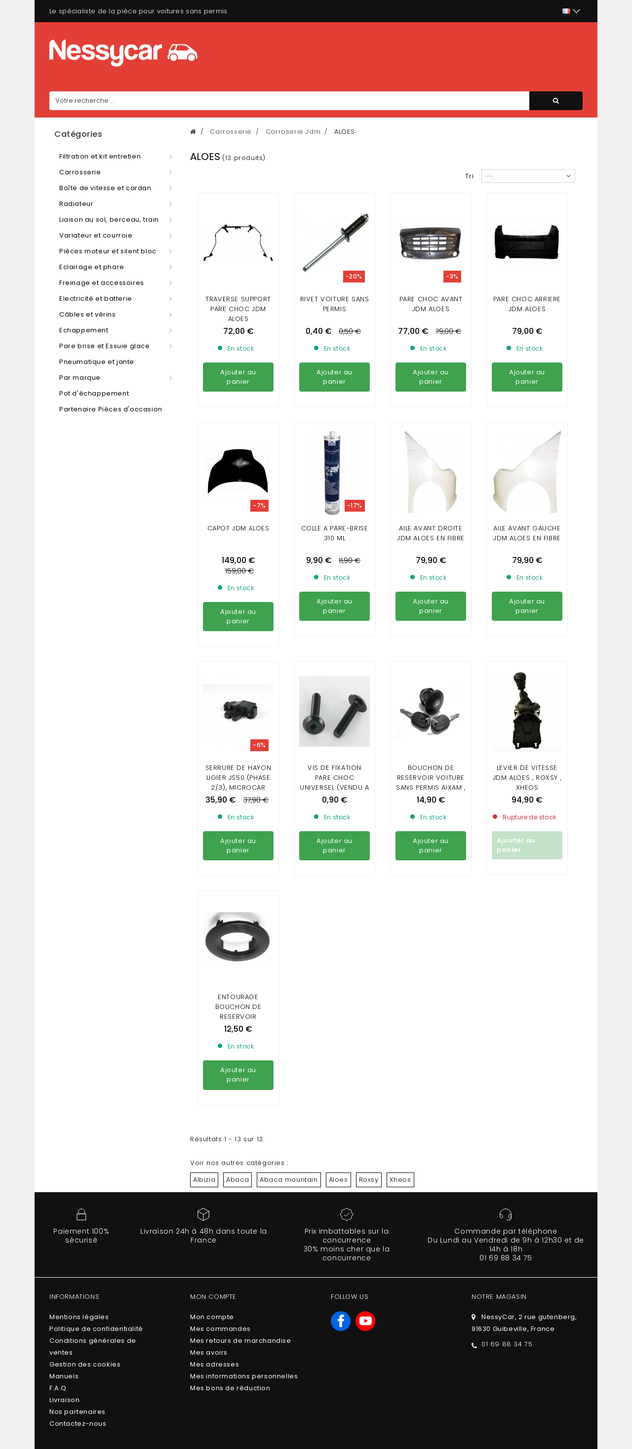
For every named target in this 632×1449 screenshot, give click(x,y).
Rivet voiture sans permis (334, 304)
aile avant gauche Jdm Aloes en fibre (527, 443)
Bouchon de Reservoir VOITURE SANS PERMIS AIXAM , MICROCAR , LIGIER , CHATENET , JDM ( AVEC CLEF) (430, 612)
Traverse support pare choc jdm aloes (238, 308)
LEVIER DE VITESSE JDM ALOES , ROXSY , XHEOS (527, 597)
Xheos (400, 910)
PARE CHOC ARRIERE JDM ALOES (527, 304)
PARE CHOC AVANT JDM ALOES (431, 304)
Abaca (237, 910)
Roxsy (369, 910)
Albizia (204, 910)
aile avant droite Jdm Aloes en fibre (431, 443)
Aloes (338, 910)
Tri (469, 176)
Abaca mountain (288, 910)
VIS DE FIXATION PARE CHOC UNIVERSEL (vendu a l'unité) (334, 602)
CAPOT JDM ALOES (238, 438)
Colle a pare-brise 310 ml (334, 443)
